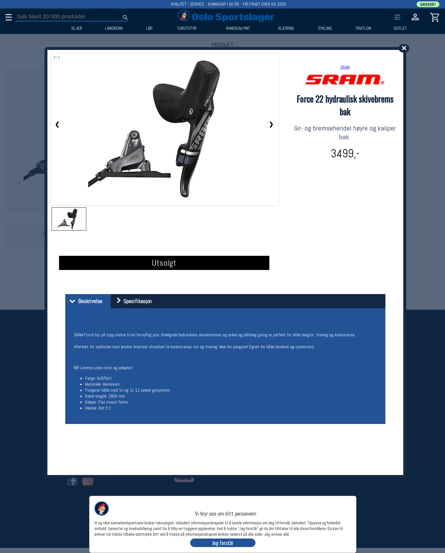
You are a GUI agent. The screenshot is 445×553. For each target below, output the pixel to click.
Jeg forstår (223, 542)
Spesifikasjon (132, 301)
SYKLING (325, 28)
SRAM (345, 67)
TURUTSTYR (186, 28)
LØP (149, 28)
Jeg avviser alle (276, 533)
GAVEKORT (428, 4)
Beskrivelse (84, 301)
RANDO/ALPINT (238, 28)
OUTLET (400, 28)
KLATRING (286, 28)
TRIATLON (363, 28)
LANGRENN (114, 28)
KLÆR (77, 28)
